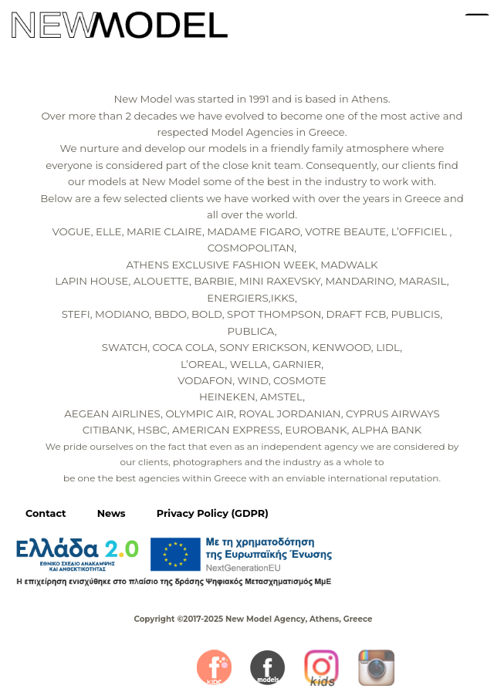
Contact (45, 513)
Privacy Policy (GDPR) (213, 513)
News (111, 513)
